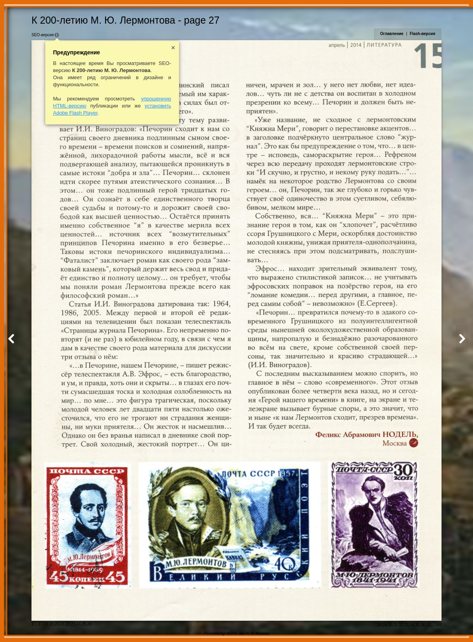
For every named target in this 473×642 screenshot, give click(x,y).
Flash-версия (422, 34)
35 (417, 625)
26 (89, 624)
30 (390, 625)
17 (40, 624)
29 (384, 625)
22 (67, 624)
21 (62, 624)
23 (73, 624)
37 (428, 625)
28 (379, 625)
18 (46, 624)
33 (406, 625)
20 (56, 624)
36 (423, 625)
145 (438, 625)
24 (78, 624)
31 (396, 625)
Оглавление (391, 34)
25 (84, 624)
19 (51, 624)
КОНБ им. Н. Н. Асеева (248, 633)
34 (412, 625)
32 (401, 625)
